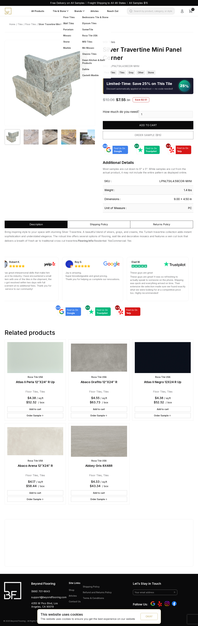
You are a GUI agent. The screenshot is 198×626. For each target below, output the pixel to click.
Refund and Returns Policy (97, 592)
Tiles (20, 24)
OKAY (149, 616)
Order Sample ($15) (148, 135)
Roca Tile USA (35, 377)
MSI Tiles (109, 42)
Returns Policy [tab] (161, 224)
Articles (95, 11)
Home (12, 24)
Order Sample (35, 415)
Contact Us (75, 601)
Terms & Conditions (93, 598)
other (141, 72)
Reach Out (112, 11)
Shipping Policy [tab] (99, 224)
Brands (78, 11)
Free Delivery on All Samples (67, 2)
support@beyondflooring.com (48, 597)
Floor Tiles (30, 24)
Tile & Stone (59, 11)
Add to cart (148, 125)
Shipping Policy (91, 586)
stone (151, 72)
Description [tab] (36, 224)
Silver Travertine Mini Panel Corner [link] (56, 24)
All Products (37, 11)
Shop (71, 590)
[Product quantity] (166, 114)
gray (131, 72)
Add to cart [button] (35, 409)
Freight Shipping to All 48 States (107, 2)
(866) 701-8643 (40, 591)
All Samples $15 (138, 2)
